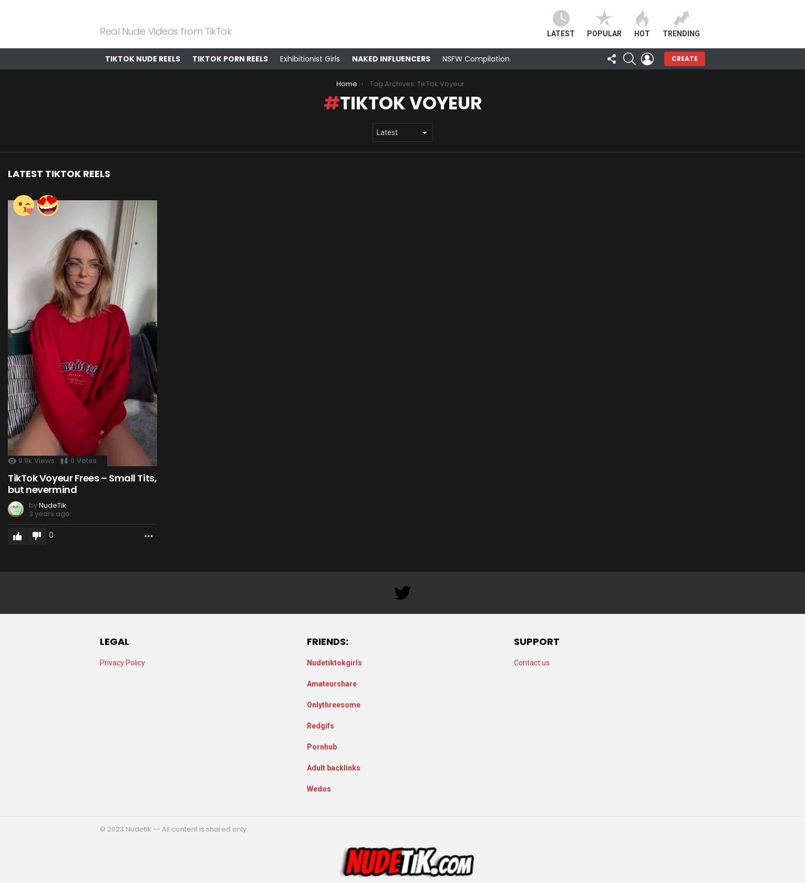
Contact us (532, 663)
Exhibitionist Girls (310, 71)
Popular (604, 30)
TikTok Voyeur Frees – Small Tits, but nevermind (82, 496)
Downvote (36, 549)
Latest (561, 30)
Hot (642, 30)
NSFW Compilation (476, 71)
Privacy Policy (122, 663)
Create (685, 71)
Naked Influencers (391, 71)
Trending (681, 30)
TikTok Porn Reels (230, 71)
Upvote (17, 549)
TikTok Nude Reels (142, 71)
